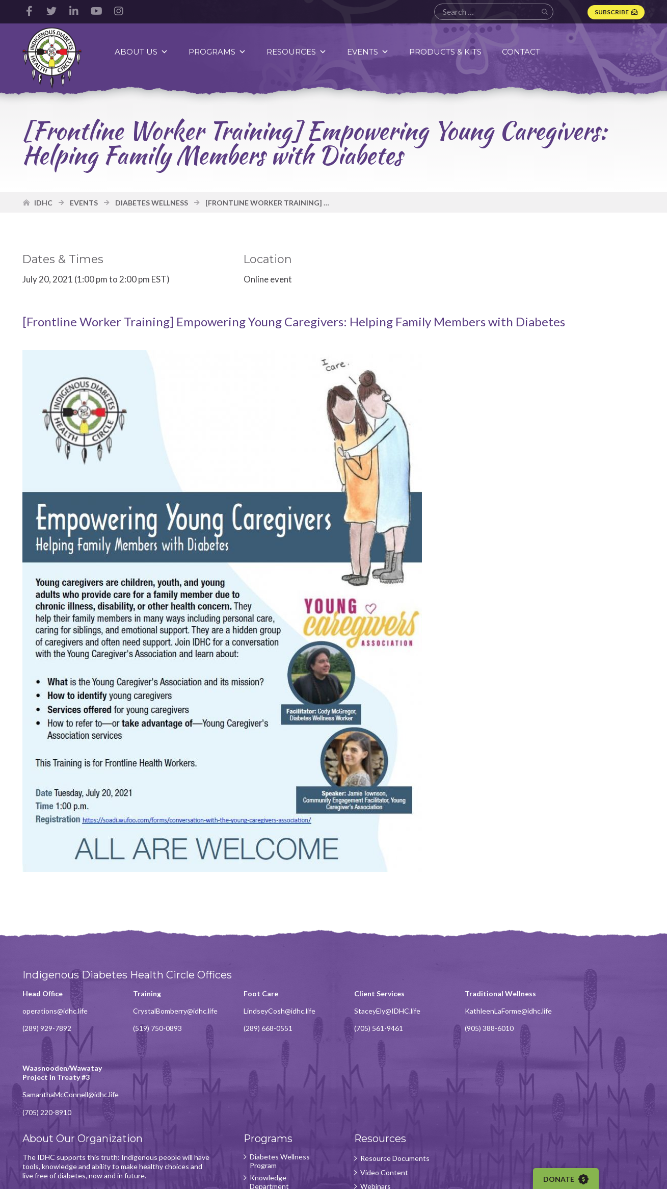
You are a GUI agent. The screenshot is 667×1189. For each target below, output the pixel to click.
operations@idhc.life (55, 1011)
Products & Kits (446, 52)
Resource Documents (389, 1084)
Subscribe (612, 12)
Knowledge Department (265, 1108)
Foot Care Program (276, 1127)
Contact (521, 52)
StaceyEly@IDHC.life (382, 1011)
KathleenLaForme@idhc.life (501, 1011)
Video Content (379, 1099)
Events (368, 52)
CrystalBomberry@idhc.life (173, 1011)
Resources (297, 52)
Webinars (370, 1113)
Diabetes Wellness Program (276, 1087)
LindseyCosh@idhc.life (276, 1011)
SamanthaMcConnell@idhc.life (614, 1021)
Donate (566, 1179)
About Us (142, 52)
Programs (218, 52)
